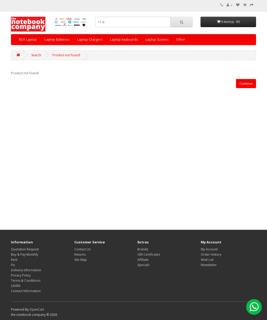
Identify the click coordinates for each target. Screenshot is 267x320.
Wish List (207, 259)
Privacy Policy (21, 275)
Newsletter (209, 265)
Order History (211, 254)
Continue (246, 83)
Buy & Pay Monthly (24, 254)
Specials (143, 265)
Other (180, 39)
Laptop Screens (156, 39)
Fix (13, 265)
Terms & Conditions (25, 280)
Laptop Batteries (57, 39)
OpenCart (36, 309)
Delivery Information (26, 270)
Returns (80, 254)
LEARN (15, 286)
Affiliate (143, 259)
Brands (142, 249)
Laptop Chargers (89, 39)
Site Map (80, 259)
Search (36, 55)
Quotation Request (25, 249)
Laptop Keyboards (124, 39)
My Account (209, 249)
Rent (14, 259)
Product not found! (66, 55)
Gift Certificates (148, 254)
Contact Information (26, 291)
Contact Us (82, 249)
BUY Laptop (28, 39)
